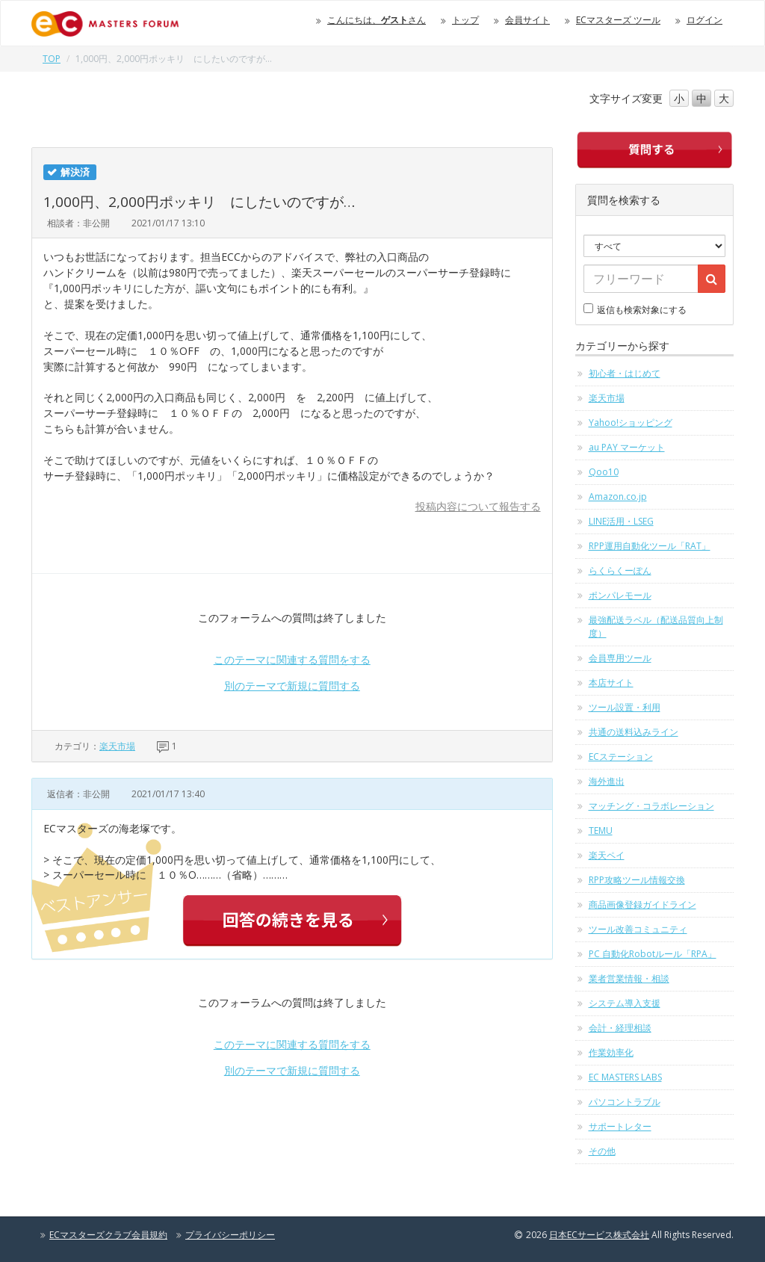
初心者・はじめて (624, 373)
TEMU (601, 830)
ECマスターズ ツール (618, 19)
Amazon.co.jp (618, 496)
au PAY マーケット (627, 447)
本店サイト (611, 682)
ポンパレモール (620, 595)
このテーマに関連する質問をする (292, 659)
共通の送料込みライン (633, 732)
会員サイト (527, 19)
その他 (602, 1151)
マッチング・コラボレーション (651, 805)
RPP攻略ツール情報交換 (637, 879)
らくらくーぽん (620, 570)
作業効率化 (611, 1052)
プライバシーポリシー (230, 1234)
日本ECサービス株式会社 (599, 1234)
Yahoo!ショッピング (630, 422)
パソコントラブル (624, 1101)
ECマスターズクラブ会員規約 (108, 1234)
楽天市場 (117, 746)
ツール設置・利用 (624, 707)
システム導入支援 (624, 1003)
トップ (465, 19)
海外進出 (607, 781)
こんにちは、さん (376, 19)
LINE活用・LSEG (621, 521)
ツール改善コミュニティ (638, 929)
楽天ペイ (607, 855)
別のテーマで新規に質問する (292, 685)
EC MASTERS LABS (625, 1077)
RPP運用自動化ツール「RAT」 (649, 545)
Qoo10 (604, 471)
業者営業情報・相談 (629, 978)
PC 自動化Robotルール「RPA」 (652, 953)
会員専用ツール (620, 658)
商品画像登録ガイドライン (642, 904)
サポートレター (620, 1126)
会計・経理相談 (620, 1027)
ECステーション (621, 756)
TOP (52, 58)
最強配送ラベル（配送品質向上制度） (656, 626)
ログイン (704, 19)
